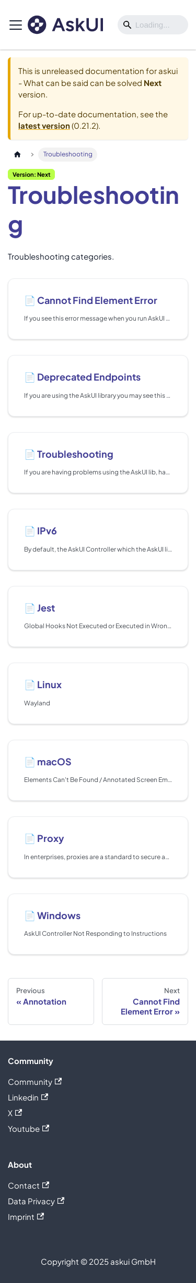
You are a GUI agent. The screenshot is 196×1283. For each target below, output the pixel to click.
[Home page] (17, 155)
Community (35, 1081)
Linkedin (28, 1097)
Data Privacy (36, 1201)
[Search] (153, 25)
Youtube (28, 1128)
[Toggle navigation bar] (16, 25)
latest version (44, 125)
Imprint (26, 1216)
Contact (28, 1185)
